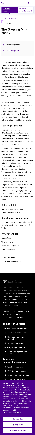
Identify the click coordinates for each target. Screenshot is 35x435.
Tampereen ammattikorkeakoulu (25, 10)
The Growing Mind (12, 51)
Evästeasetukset (17, 419)
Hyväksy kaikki (18, 425)
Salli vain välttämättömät (17, 430)
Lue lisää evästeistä (13, 412)
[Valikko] (31, 3)
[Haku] (27, 3)
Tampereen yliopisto (6, 10)
